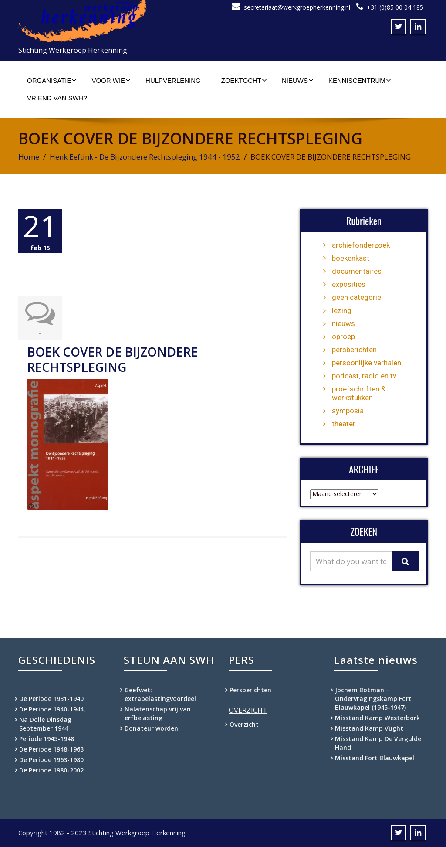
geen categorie (356, 297)
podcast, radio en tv (364, 375)
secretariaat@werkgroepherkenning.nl (297, 7)
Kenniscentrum (359, 80)
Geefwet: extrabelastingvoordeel (160, 694)
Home (28, 157)
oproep (343, 336)
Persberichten (250, 690)
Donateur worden (151, 728)
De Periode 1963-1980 (51, 759)
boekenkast (350, 258)
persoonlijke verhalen (366, 362)
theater (343, 423)
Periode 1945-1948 (46, 739)
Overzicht (244, 724)
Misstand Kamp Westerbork (377, 718)
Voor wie (111, 80)
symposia (348, 410)
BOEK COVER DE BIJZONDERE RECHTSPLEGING (112, 359)
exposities (348, 284)
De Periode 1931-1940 (51, 698)
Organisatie (52, 80)
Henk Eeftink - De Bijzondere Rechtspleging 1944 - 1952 (145, 157)
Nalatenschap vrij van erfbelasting (158, 713)
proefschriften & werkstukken (359, 393)
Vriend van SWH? (57, 98)
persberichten (354, 349)
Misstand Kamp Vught (369, 728)
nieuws (343, 323)
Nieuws (298, 80)
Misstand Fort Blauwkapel (374, 758)
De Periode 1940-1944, (52, 709)
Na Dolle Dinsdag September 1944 (45, 723)
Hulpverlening (173, 80)
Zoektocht (244, 80)
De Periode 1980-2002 (51, 770)
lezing (341, 310)
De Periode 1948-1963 (51, 749)
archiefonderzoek (361, 245)
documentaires (357, 271)
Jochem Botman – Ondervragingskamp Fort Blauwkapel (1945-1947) (373, 698)
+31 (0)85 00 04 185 (395, 7)
